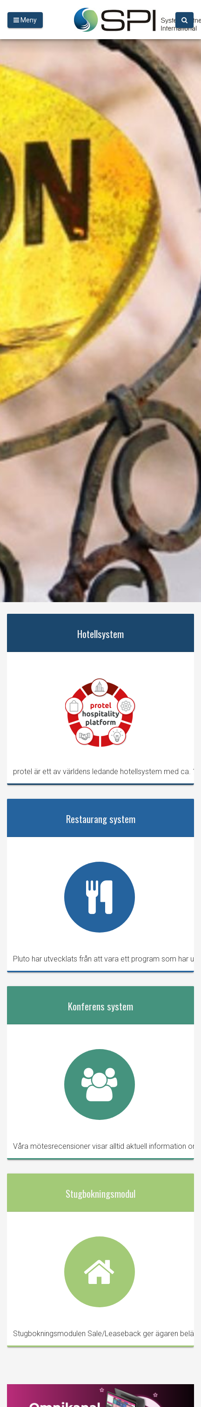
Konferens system (100, 1006)
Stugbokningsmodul (100, 1193)
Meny (25, 20)
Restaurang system (100, 818)
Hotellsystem (100, 633)
